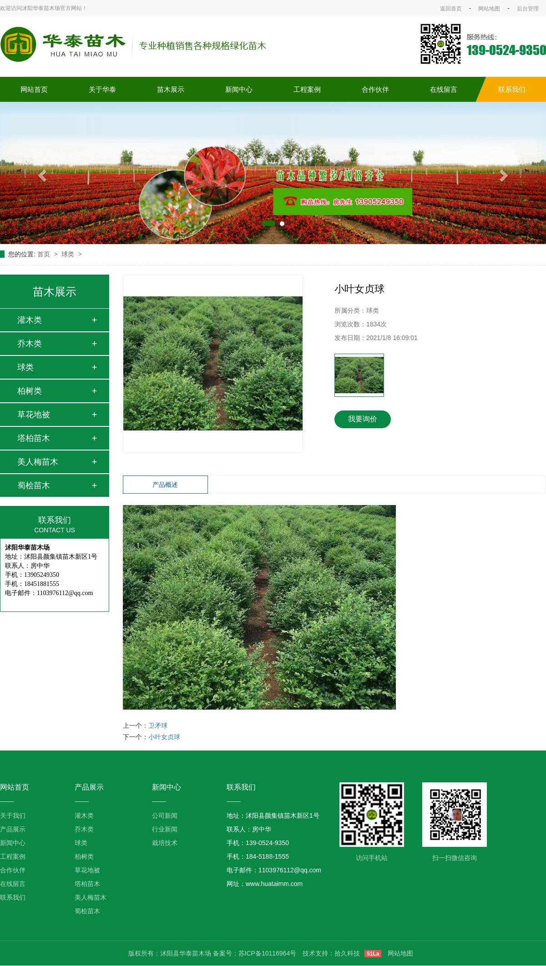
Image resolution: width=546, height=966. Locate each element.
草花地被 (33, 414)
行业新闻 (164, 829)
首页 (44, 254)
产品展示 (12, 829)
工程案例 (307, 89)
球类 (68, 254)
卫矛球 (157, 725)
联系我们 (512, 89)
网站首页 (34, 89)
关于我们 (12, 815)
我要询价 (362, 419)
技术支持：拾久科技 (331, 953)
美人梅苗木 (37, 461)
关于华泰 (102, 89)
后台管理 (528, 8)
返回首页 (451, 8)
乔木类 (29, 343)
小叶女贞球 (164, 737)
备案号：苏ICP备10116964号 (255, 953)
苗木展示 (170, 89)
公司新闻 (164, 815)
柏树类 (29, 390)
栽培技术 (164, 842)
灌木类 (29, 320)
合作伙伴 (375, 89)
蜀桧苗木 (33, 485)
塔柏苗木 (33, 438)
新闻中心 (239, 89)
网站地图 (489, 8)
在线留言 (443, 89)
